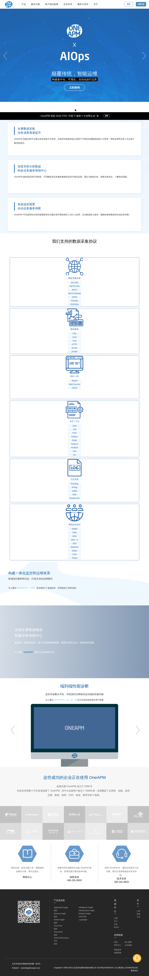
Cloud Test (58, 926)
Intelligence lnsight (86, 907)
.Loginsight (83, 920)
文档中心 (116, 919)
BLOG (116, 927)
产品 (24, 4)
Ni (76, 700)
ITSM (32, 588)
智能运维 (117, 950)
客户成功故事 (51, 4)
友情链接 (118, 935)
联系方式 (138, 915)
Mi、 (72, 700)
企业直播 (128, 945)
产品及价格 (59, 900)
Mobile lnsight (59, 920)
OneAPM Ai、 (60, 700)
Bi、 (68, 700)
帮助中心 (27, 877)
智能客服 (117, 953)
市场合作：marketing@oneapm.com (26, 968)
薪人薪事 (128, 942)
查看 (106, 116)
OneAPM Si (22, 588)
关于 (96, 4)
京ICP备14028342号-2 (106, 968)
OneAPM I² (28, 652)
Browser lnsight (60, 914)
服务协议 (134, 971)
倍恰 (116, 942)
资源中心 (115, 905)
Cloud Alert (58, 932)
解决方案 (35, 4)
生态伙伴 (67, 4)
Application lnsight (61, 907)
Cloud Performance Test (61, 939)
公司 (138, 911)
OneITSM (82, 917)
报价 (55, 911)
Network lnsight (85, 914)
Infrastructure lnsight (87, 911)
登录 (128, 4)
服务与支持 (82, 4)
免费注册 (141, 4)
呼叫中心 (117, 945)
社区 (116, 924)
